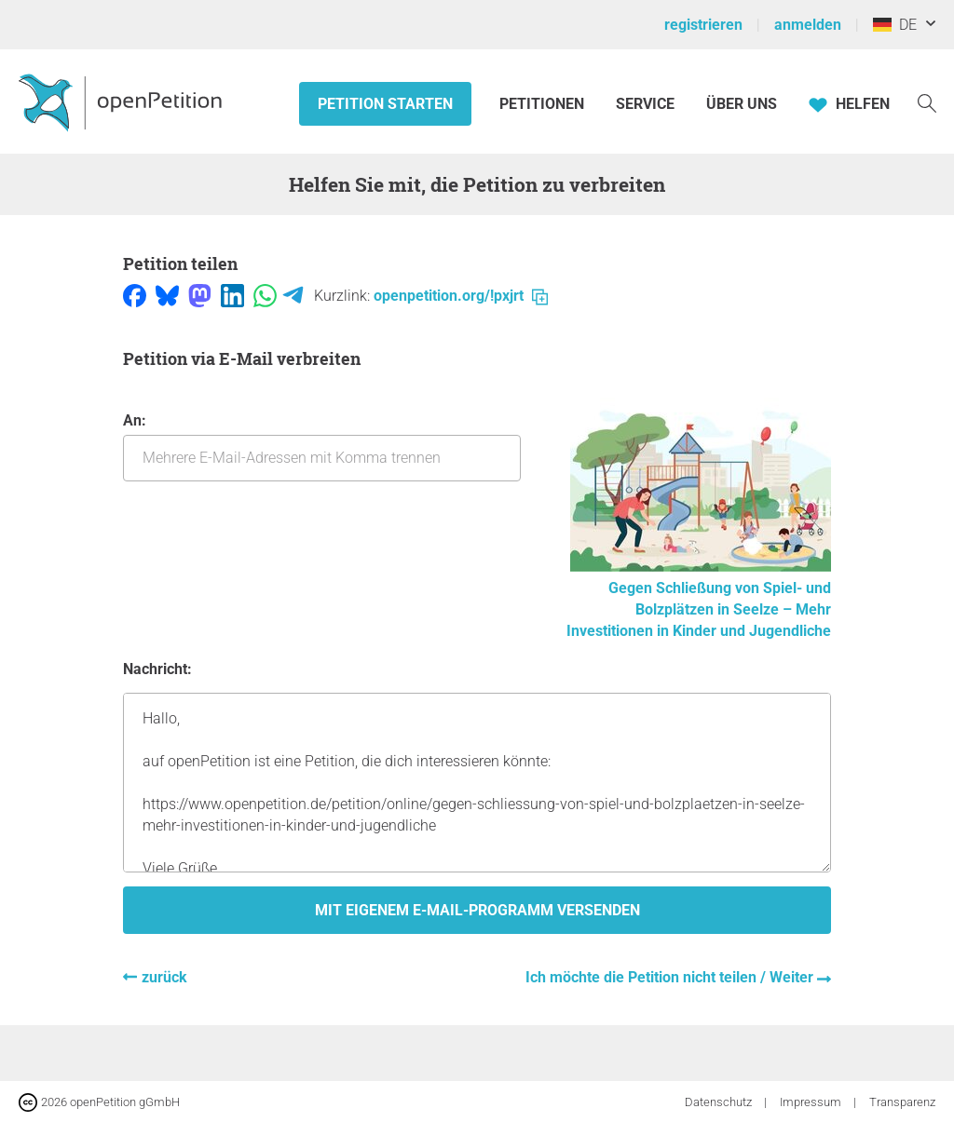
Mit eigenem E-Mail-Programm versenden (477, 910)
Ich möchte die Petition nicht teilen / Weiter (671, 977)
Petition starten (385, 104)
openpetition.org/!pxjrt (461, 295)
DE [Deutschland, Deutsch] (895, 25)
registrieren (703, 25)
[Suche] (927, 102)
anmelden (807, 25)
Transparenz (902, 1102)
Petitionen (543, 104)
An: (322, 446)
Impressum (812, 1102)
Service (645, 104)
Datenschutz (720, 1102)
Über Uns (741, 104)
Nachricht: (157, 669)
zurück (164, 977)
